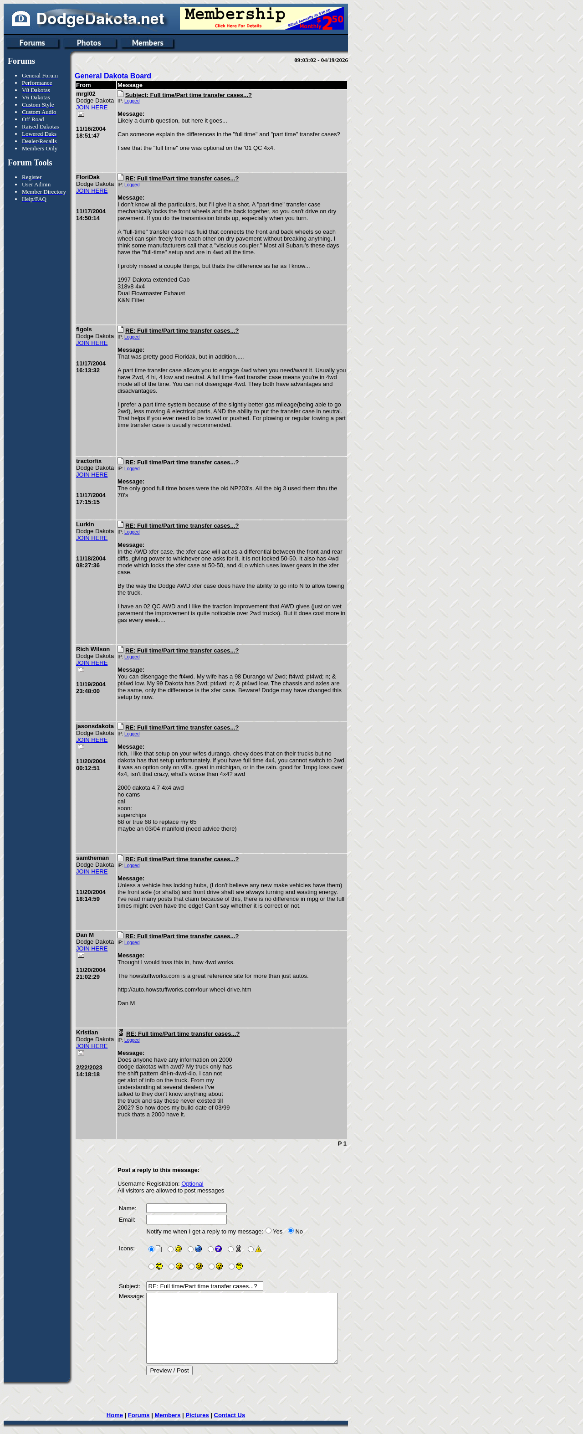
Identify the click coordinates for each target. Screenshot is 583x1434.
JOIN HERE (91, 114)
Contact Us (236, 1401)
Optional (190, 1156)
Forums (146, 1401)
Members (175, 1401)
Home (121, 1401)
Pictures (204, 1401)
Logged (130, 100)
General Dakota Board (113, 76)
